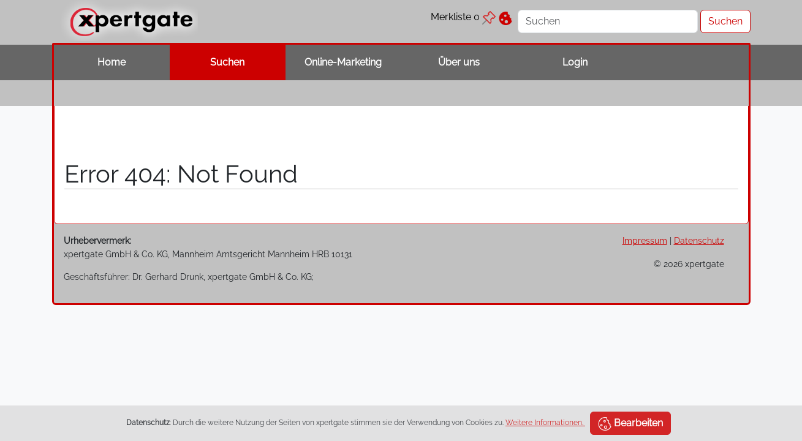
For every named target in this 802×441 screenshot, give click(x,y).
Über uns (459, 62)
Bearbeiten (630, 424)
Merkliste (463, 17)
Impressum (644, 240)
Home (111, 62)
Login (575, 62)
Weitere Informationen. (545, 422)
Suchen (227, 62)
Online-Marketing (343, 62)
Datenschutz (699, 240)
